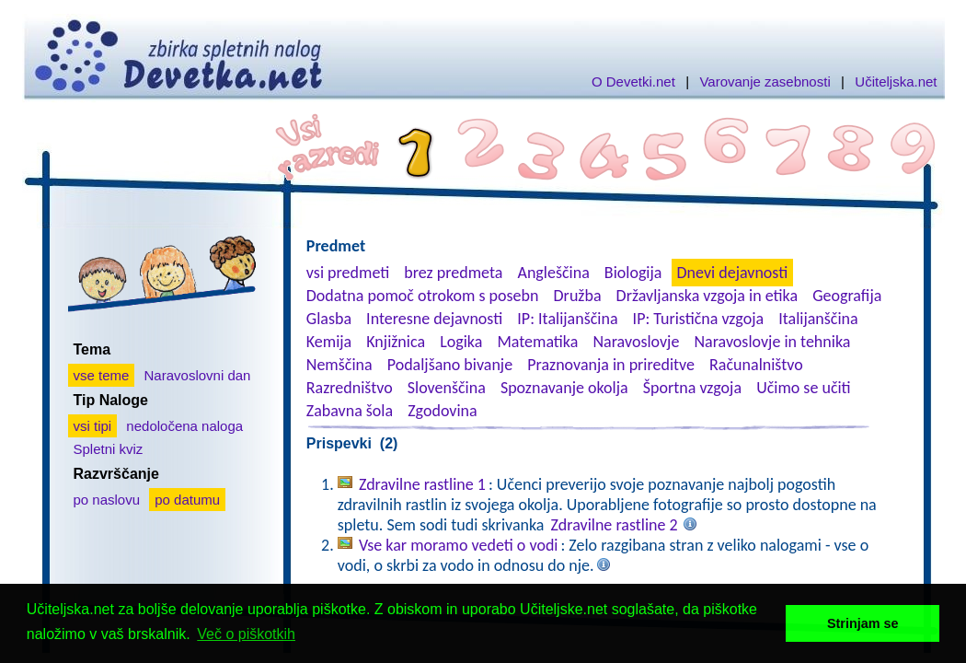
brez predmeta (453, 272)
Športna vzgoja (692, 388)
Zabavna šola (349, 411)
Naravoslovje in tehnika (772, 342)
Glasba (328, 318)
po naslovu (107, 499)
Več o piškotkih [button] (246, 634)
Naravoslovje (635, 342)
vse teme (102, 375)
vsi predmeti (347, 272)
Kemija (328, 342)
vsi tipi (93, 426)
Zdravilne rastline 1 (422, 484)
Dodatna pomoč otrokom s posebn (422, 295)
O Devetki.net (633, 81)
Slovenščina (447, 388)
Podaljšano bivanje (449, 365)
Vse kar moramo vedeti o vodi (458, 545)
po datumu (187, 499)
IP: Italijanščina (567, 318)
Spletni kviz (109, 449)
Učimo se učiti (803, 388)
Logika (461, 342)
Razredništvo (349, 388)
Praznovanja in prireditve (611, 365)
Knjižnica (395, 342)
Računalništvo (756, 365)
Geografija (846, 295)
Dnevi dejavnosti (732, 272)
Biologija (633, 272)
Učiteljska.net (896, 81)
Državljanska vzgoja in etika (707, 295)
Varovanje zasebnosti (764, 81)
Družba (578, 295)
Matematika (537, 342)
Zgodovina (442, 411)
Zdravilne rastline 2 (614, 525)
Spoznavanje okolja (564, 388)
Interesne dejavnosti (434, 318)
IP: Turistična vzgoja (699, 318)
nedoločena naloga (184, 426)
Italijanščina (817, 318)
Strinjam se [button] (863, 623)
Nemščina (339, 365)
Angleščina (553, 272)
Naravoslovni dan (197, 375)
